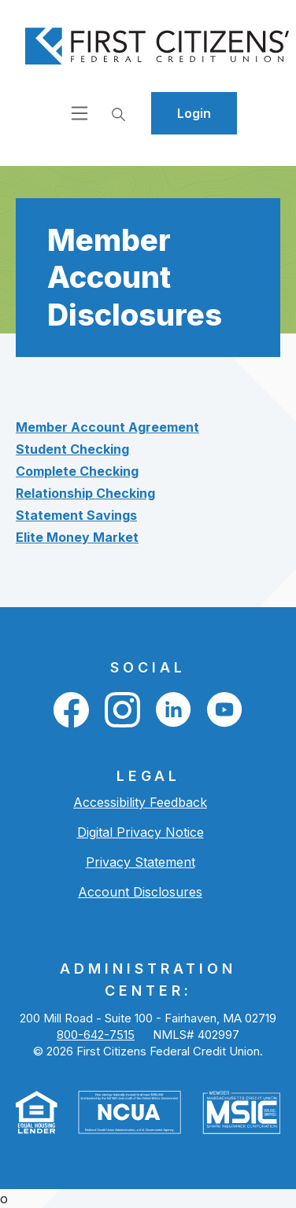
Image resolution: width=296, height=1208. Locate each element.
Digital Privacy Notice (140, 832)
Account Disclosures (140, 892)
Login (194, 113)
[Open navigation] (79, 114)
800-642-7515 (96, 1034)
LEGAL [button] (148, 776)
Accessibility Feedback (140, 802)
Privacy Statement (140, 862)
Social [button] (148, 667)
